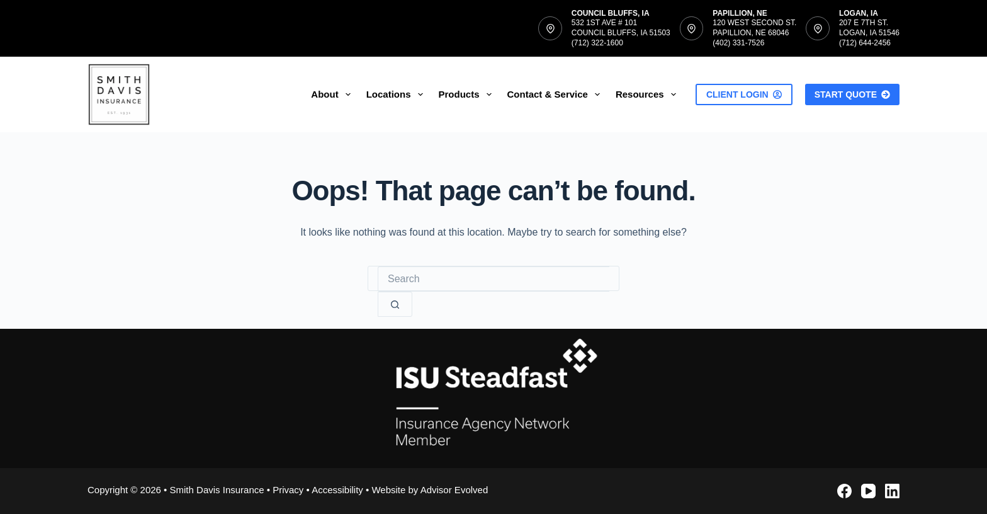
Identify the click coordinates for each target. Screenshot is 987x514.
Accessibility (337, 489)
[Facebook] (844, 491)
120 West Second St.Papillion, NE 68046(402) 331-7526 (754, 32)
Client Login (744, 94)
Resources (648, 94)
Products (468, 94)
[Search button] (395, 304)
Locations (397, 94)
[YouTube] (868, 491)
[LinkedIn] (892, 491)
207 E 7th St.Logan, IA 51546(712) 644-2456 (869, 32)
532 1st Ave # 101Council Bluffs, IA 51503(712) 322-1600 (621, 32)
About (333, 94)
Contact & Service (556, 94)
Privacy (288, 489)
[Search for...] (493, 279)
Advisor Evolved (454, 489)
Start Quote (852, 94)
